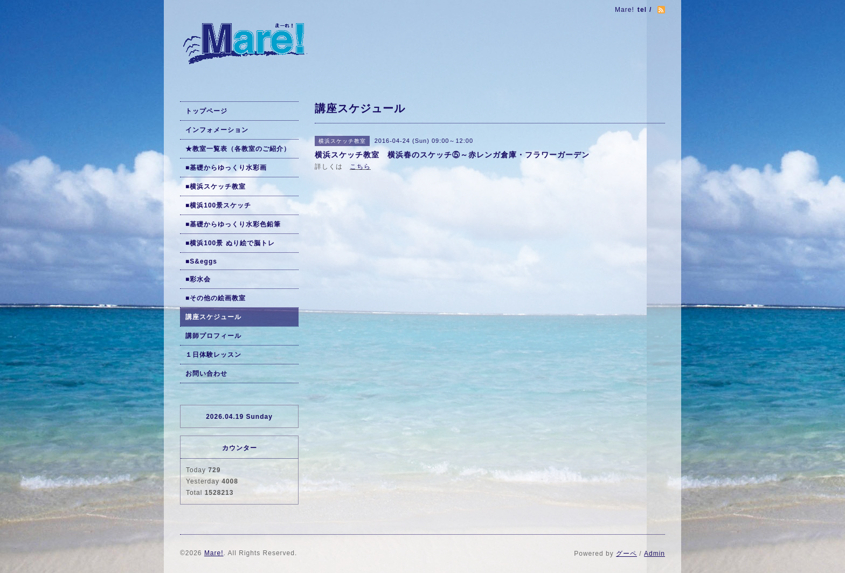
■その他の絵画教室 (215, 298)
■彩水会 (198, 279)
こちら (360, 166)
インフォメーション (216, 130)
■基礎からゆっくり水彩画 (226, 167)
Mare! (214, 553)
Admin (654, 553)
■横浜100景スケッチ (218, 205)
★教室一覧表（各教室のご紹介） (237, 149)
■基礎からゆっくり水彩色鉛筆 (233, 224)
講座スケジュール (213, 317)
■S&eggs (201, 261)
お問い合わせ (206, 373)
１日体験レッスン (213, 354)
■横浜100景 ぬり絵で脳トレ (230, 243)
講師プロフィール (213, 336)
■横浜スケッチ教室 (215, 186)
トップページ (206, 111)
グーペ (626, 553)
